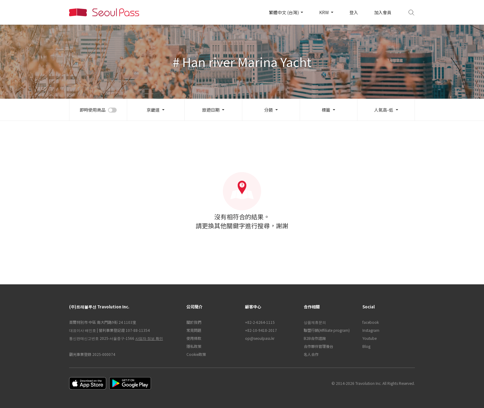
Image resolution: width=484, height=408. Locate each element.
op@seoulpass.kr (259, 338)
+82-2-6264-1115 (260, 322)
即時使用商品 (93, 110)
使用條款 (193, 338)
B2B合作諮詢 (315, 338)
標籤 (326, 110)
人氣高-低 (383, 110)
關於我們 (193, 322)
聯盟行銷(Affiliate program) (327, 330)
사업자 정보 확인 (149, 338)
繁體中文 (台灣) (284, 12)
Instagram (370, 330)
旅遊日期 (210, 110)
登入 (353, 12)
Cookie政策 (196, 354)
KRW (324, 12)
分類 (268, 110)
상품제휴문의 (315, 322)
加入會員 (382, 12)
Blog (366, 346)
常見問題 (193, 330)
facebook (370, 322)
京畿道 (153, 110)
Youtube (369, 338)
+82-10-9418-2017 (261, 330)
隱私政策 (193, 346)
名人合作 (311, 354)
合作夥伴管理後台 (318, 346)
